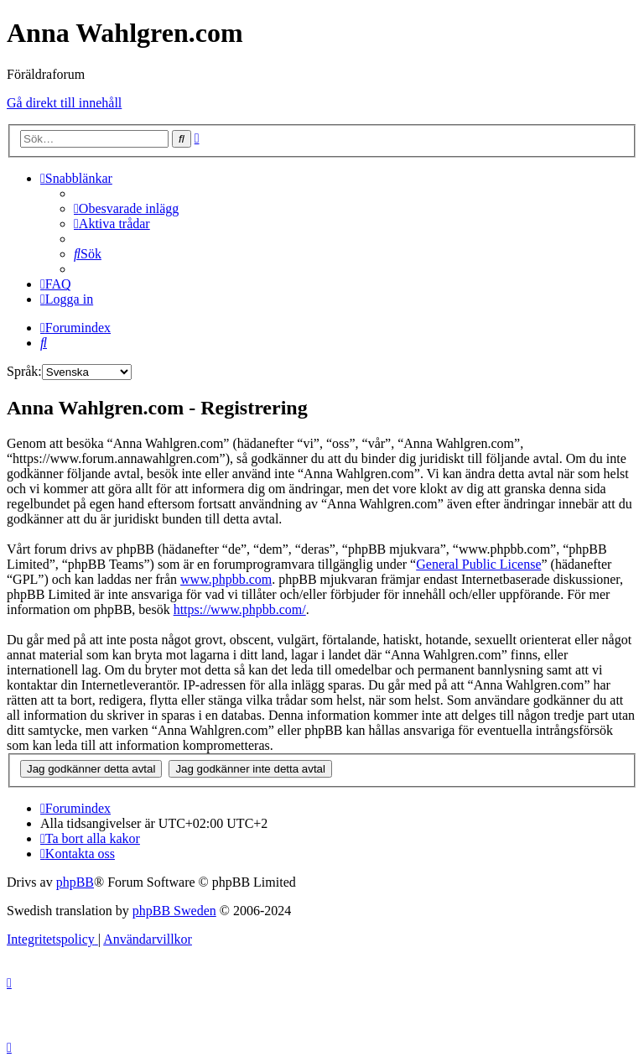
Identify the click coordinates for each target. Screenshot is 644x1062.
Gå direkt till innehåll (64, 103)
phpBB (75, 882)
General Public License (478, 564)
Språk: (24, 371)
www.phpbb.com (226, 579)
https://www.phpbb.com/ (240, 609)
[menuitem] (126, 208)
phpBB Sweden (174, 910)
